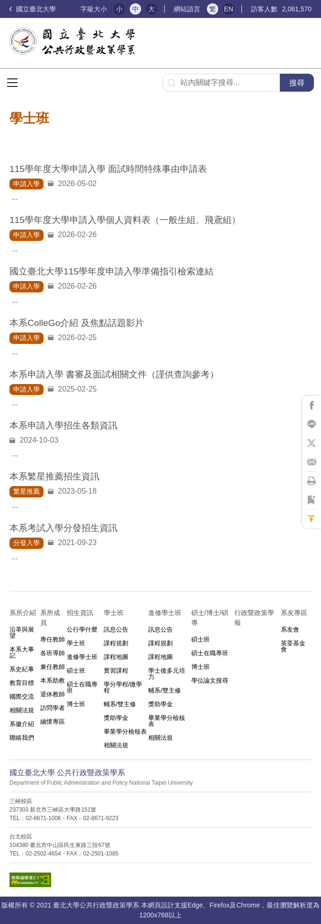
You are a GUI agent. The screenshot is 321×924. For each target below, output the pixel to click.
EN (228, 9)
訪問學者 (52, 707)
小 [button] (119, 9)
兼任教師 (52, 666)
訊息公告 (116, 629)
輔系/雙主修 (120, 704)
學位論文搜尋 (209, 680)
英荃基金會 (293, 646)
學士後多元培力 (166, 673)
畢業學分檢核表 (125, 731)
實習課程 (116, 670)
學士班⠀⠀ (118, 612)
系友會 (290, 629)
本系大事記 (21, 652)
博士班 (76, 704)
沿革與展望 (21, 632)
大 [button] (151, 9)
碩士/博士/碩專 (209, 617)
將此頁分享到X (311, 443)
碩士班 (76, 670)
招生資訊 (80, 612)
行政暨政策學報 (254, 617)
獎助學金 (116, 717)
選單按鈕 (12, 82)
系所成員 (50, 617)
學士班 (76, 643)
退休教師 (52, 694)
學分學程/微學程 (123, 687)
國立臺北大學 (32, 9)
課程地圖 (116, 656)
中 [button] (135, 9)
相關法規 (21, 710)
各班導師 (52, 653)
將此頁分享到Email (311, 462)
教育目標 (21, 682)
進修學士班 (82, 656)
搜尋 (296, 83)
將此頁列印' (311, 480)
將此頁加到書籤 (311, 499)
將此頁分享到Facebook (311, 405)
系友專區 (294, 612)
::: (69, 9)
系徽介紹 (21, 723)
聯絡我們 (21, 737)
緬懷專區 (52, 721)
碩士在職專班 (82, 687)
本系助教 (52, 680)
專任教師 (52, 639)
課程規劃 (116, 643)
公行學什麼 (82, 629)
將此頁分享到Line (311, 424)
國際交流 (21, 696)
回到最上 (311, 518)
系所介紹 (22, 612)
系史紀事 (21, 669)
